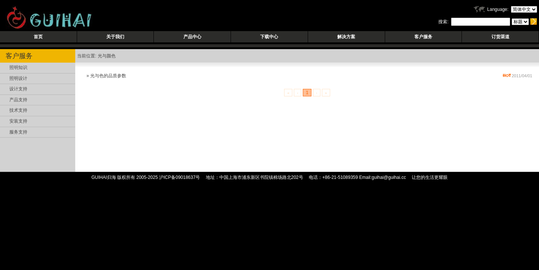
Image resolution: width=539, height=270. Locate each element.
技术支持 (18, 110)
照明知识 (18, 67)
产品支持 (18, 99)
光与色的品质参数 (108, 75)
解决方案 (346, 36)
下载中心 (269, 36)
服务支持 (18, 132)
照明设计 (18, 78)
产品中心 (192, 36)
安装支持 (18, 121)
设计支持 (18, 89)
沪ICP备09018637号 (179, 177)
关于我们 (115, 36)
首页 (38, 36)
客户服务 (423, 36)
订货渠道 (500, 36)
